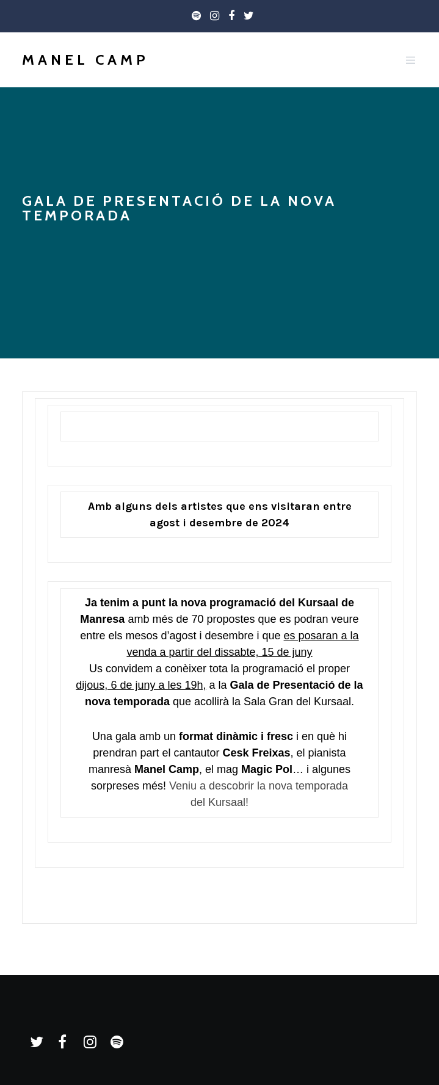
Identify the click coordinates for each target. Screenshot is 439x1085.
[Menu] (407, 59)
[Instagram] (214, 15)
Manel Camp (85, 59)
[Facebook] (231, 15)
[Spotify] (196, 15)
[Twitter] (249, 15)
